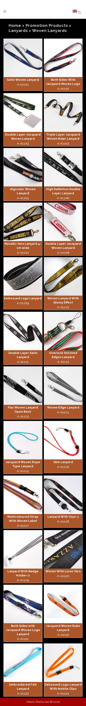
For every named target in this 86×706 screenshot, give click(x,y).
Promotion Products (47, 25)
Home (15, 25)
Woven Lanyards (49, 30)
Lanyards (18, 30)
